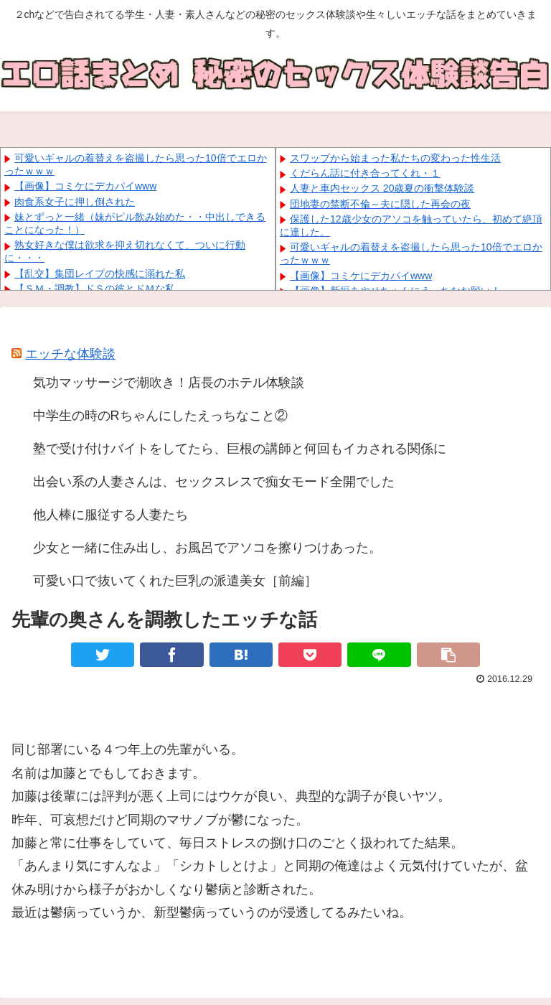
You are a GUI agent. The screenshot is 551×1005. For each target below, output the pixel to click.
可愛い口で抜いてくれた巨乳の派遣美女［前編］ (175, 581)
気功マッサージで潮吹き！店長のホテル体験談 (168, 382)
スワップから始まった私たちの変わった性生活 (395, 158)
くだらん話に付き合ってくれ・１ (365, 173)
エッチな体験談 (70, 354)
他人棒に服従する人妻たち (110, 515)
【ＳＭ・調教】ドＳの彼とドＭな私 (94, 288)
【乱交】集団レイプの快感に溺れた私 (99, 273)
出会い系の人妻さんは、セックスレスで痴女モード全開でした (214, 482)
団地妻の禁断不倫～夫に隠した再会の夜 (380, 204)
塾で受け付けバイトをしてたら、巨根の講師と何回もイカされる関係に (239, 448)
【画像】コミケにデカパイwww (85, 186)
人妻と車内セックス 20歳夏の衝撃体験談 (382, 188)
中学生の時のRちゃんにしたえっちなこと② (160, 415)
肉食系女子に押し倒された (74, 201)
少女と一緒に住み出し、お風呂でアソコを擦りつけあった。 (207, 548)
